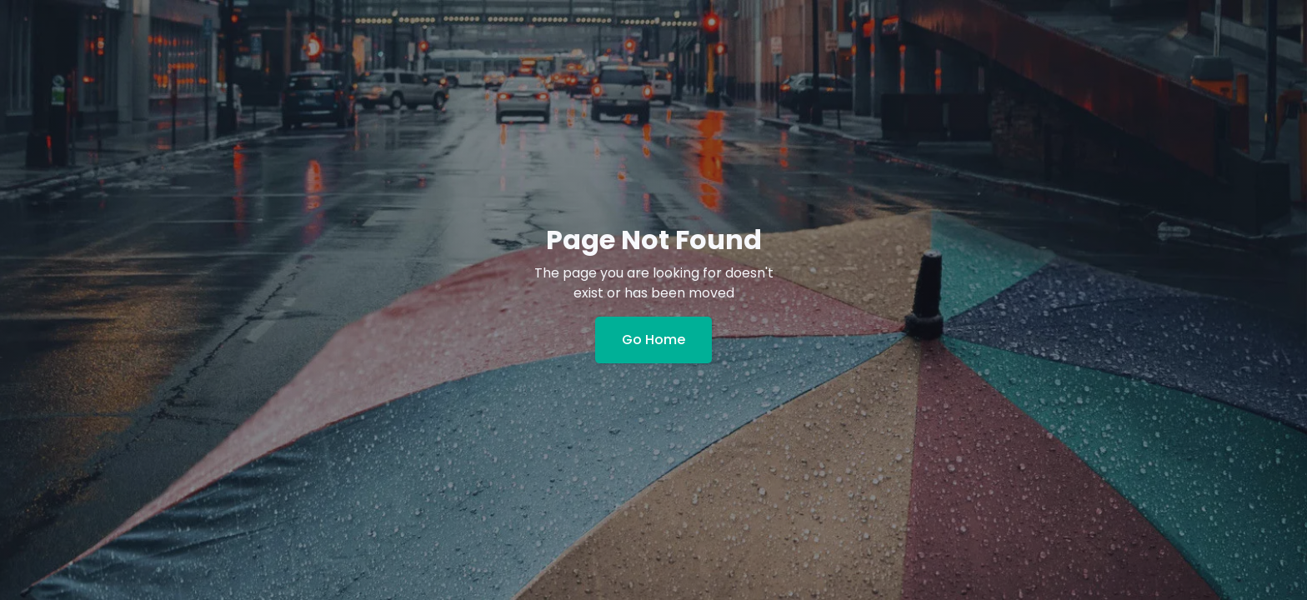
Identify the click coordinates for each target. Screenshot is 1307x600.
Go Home (653, 339)
